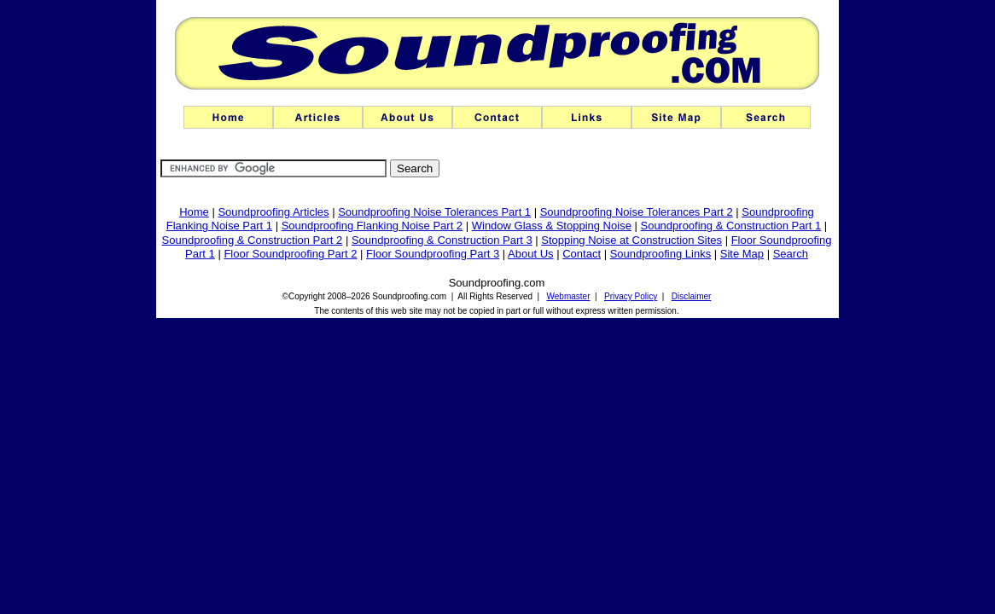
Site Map (742, 253)
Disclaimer (692, 296)
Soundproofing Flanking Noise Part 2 (372, 225)
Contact (581, 253)
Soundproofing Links (661, 253)
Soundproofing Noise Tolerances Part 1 (434, 212)
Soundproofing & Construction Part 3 (442, 240)
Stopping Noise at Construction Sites (631, 240)
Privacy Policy (630, 296)
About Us (530, 253)
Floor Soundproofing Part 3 (432, 253)
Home (194, 212)
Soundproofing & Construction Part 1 (730, 225)
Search (790, 253)
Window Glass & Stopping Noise (551, 225)
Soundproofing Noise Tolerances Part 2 (636, 212)
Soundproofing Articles (273, 212)
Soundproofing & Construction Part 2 (252, 240)
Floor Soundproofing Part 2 (290, 253)
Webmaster (569, 296)
